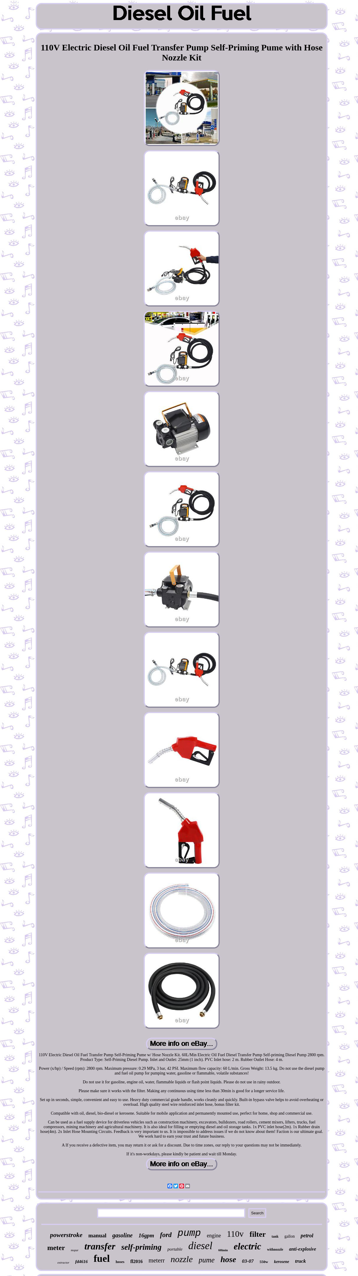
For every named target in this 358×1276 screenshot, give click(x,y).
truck (300, 1261)
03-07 (248, 1261)
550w (264, 1261)
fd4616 (81, 1261)
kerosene (281, 1261)
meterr (157, 1260)
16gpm (146, 1235)
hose (228, 1259)
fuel (102, 1258)
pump (189, 1233)
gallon (289, 1236)
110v (235, 1234)
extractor (63, 1262)
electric (247, 1246)
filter (257, 1234)
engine (214, 1236)
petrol (306, 1236)
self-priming (141, 1247)
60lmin (223, 1250)
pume (207, 1260)
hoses (120, 1261)
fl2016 (136, 1261)
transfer (99, 1246)
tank (275, 1236)
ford (166, 1235)
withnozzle (275, 1249)
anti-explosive (302, 1249)
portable (175, 1249)
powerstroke (66, 1235)
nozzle (182, 1259)
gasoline (122, 1235)
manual (97, 1235)
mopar (74, 1250)
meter (56, 1248)
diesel (200, 1246)
